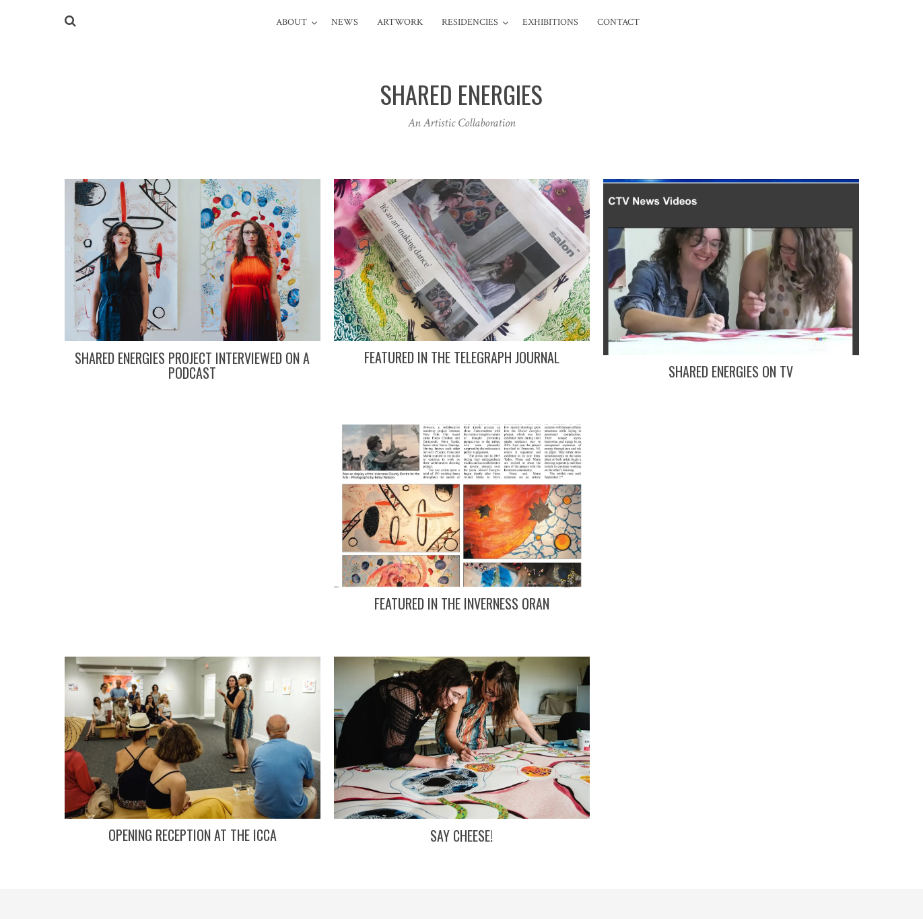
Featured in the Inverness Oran (461, 603)
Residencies (470, 22)
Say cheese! (461, 835)
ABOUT (291, 22)
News (344, 22)
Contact (618, 22)
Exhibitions (550, 22)
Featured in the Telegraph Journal (461, 357)
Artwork (400, 22)
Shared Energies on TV (731, 371)
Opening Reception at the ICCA (192, 835)
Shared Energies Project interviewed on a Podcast (192, 365)
